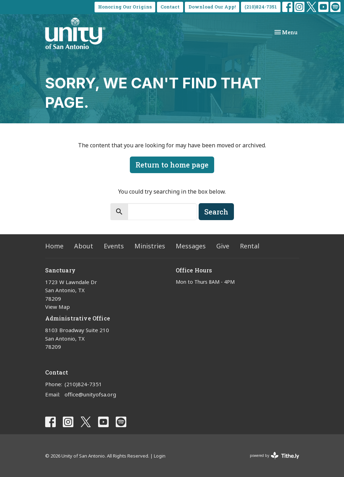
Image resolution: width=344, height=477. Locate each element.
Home (54, 246)
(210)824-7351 (261, 7)
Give (222, 246)
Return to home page (172, 164)
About (83, 246)
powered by (274, 455)
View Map (57, 306)
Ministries (149, 246)
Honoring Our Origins (125, 7)
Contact (170, 7)
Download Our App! (212, 7)
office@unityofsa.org (90, 394)
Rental (249, 246)
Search (216, 211)
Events (114, 246)
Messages (191, 246)
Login (159, 456)
